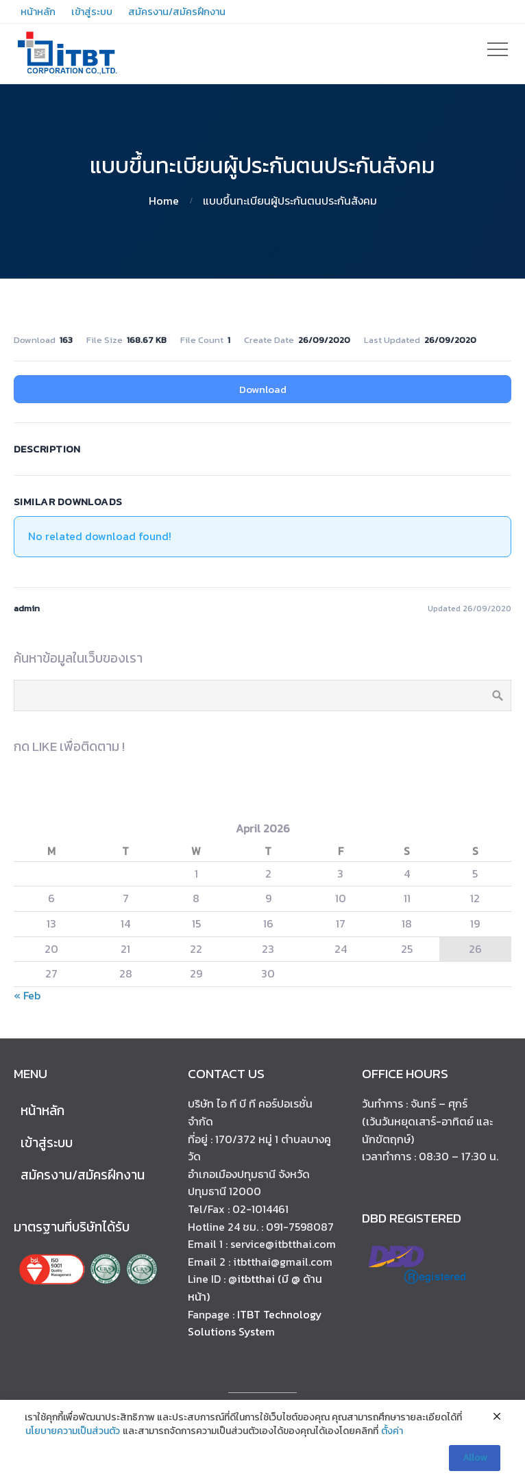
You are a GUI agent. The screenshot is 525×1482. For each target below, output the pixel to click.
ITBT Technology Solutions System (255, 1323)
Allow (475, 1458)
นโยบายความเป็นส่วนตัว (72, 1431)
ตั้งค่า (392, 1431)
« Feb (27, 995)
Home (164, 200)
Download (262, 389)
